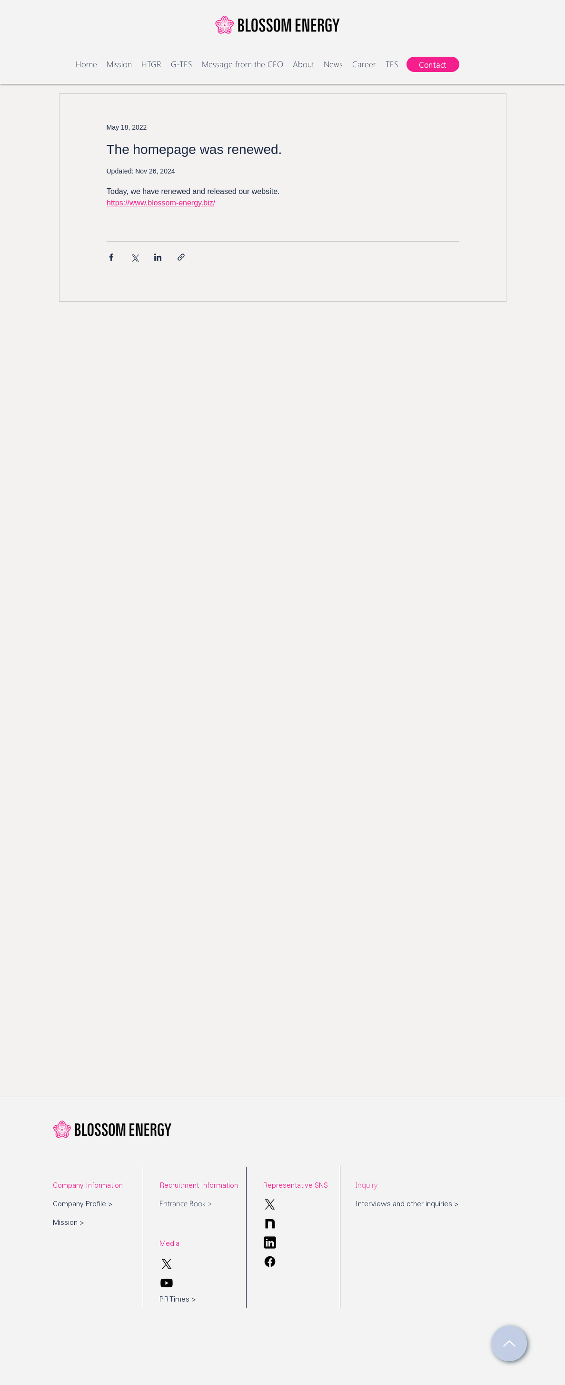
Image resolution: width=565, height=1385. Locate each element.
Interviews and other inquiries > (407, 1204)
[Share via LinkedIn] (157, 257)
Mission (65, 1223)
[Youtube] (166, 1283)
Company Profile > (83, 1204)
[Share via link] (181, 257)
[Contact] (432, 64)
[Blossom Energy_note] (270, 1223)
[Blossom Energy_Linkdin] (270, 1242)
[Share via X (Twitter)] (134, 257)
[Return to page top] (509, 1343)
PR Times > (177, 1300)
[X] (270, 1204)
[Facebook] (270, 1261)
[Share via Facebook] (111, 257)
